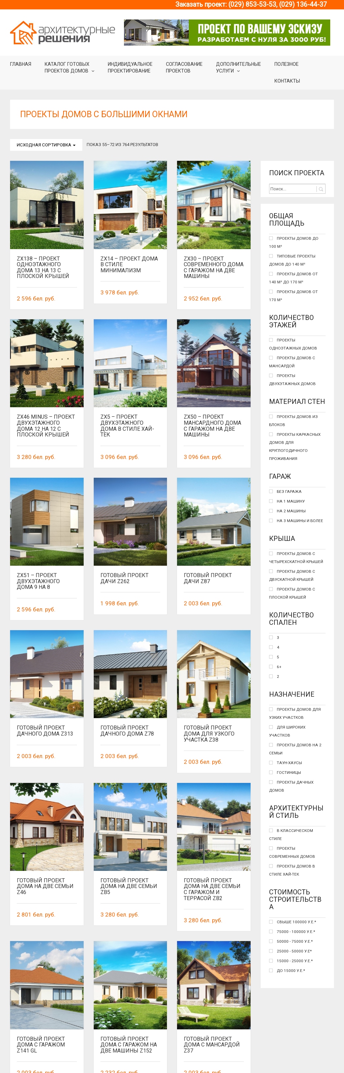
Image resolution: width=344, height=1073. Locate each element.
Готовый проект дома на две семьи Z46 (45, 886)
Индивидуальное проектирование (130, 67)
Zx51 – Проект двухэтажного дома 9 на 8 (38, 581)
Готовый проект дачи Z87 (208, 578)
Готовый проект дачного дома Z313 (45, 731)
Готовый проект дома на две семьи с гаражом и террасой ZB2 (212, 852)
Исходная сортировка (46, 144)
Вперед (220, 1056)
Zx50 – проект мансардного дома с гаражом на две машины (212, 426)
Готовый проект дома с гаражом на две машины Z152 (128, 1001)
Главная (20, 64)
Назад (37, 1056)
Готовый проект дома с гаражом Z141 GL (41, 1001)
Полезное (286, 64)
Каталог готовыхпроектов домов (67, 67)
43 (196, 1056)
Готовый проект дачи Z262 (124, 578)
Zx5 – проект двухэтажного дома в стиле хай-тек (127, 426)
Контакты (287, 81)
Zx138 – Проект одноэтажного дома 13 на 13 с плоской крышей (43, 267)
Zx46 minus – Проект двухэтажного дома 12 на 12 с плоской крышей (46, 426)
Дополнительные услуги (238, 67)
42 (180, 1056)
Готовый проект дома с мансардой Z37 (212, 1001)
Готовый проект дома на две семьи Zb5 (128, 849)
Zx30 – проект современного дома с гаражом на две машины (214, 267)
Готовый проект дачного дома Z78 (127, 731)
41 (164, 1056)
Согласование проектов (184, 67)
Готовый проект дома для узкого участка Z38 (209, 734)
